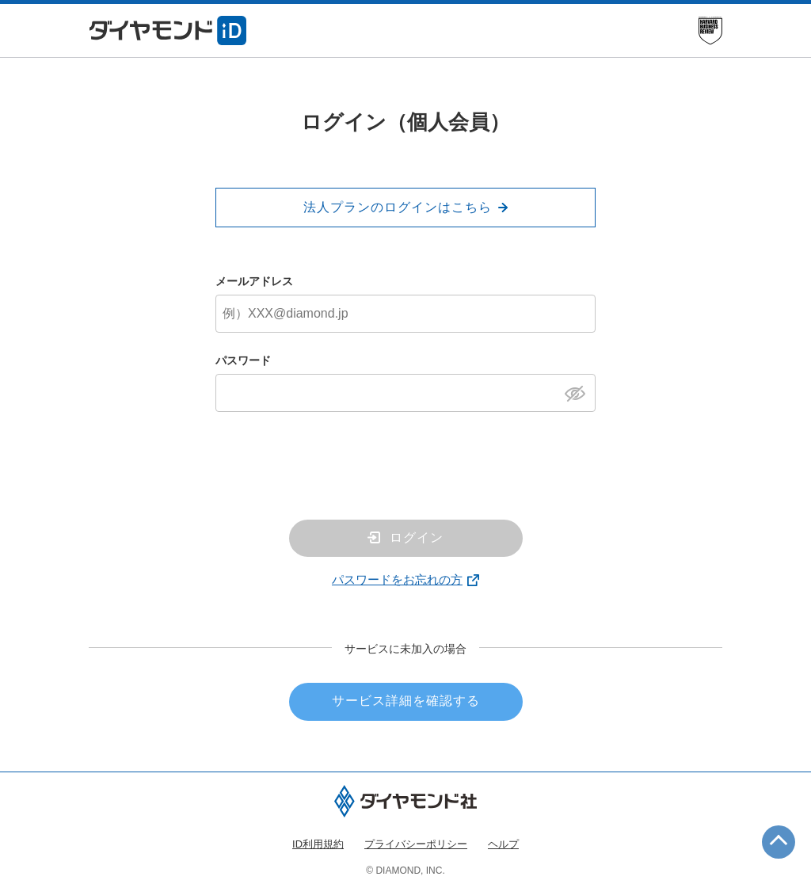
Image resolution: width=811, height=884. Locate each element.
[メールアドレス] (405, 314)
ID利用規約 (318, 844)
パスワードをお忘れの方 (397, 579)
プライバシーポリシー (415, 844)
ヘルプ (503, 844)
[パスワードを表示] (579, 392)
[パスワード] (405, 393)
